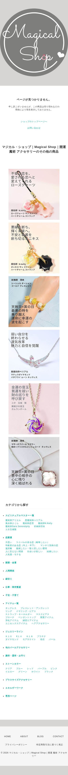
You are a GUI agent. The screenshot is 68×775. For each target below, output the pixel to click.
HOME (7, 736)
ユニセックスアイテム (16, 623)
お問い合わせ (34, 128)
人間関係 (9, 571)
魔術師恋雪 (28, 523)
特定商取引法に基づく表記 (49, 744)
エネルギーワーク (14, 688)
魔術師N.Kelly (45, 523)
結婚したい (52, 551)
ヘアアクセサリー (40, 623)
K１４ (19, 636)
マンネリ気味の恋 (49, 545)
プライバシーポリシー (16, 744)
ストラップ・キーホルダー (18, 614)
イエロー (9, 671)
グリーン (22, 671)
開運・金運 (10, 562)
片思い (8, 542)
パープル (42, 668)
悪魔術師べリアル (34, 520)
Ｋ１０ (8, 636)
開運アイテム (47, 617)
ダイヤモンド (12, 639)
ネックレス (10, 608)
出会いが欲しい (35, 551)
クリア (8, 668)
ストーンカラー (13, 664)
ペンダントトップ (27, 617)
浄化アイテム (12, 620)
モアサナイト (29, 639)
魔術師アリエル (13, 520)
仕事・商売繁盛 (13, 587)
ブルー (19, 668)
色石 (42, 639)
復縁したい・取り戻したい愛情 (31, 548)
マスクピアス (42, 614)
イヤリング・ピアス (26, 611)
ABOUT (24, 736)
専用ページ (10, 696)
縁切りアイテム (30, 620)
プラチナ (41, 636)
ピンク (54, 668)
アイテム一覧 (12, 603)
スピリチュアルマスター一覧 (19, 515)
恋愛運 (8, 537)
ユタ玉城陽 (10, 529)
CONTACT (58, 736)
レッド (30, 668)
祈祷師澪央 (39, 526)
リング (8, 611)
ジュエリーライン (14, 631)
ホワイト (35, 671)
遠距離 (8, 548)
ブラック (48, 671)
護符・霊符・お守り (15, 655)
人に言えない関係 (14, 551)
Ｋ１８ (29, 636)
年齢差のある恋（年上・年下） (20, 545)
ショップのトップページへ (34, 121)
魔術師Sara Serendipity (17, 526)
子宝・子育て (12, 595)
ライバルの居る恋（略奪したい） (32, 542)
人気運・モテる (13, 554)
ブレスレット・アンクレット (35, 608)
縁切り (8, 579)
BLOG (40, 736)
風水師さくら (12, 523)
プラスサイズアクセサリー (18, 680)
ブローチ (9, 617)
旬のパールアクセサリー (17, 647)
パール (52, 639)
